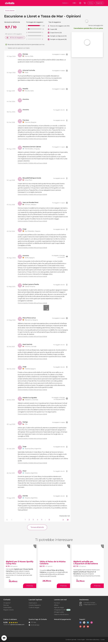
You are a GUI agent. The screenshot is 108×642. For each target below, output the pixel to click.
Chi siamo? (7, 603)
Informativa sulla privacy (92, 639)
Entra (91, 3)
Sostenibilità (7, 607)
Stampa (6, 605)
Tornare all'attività (9, 10)
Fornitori (57, 603)
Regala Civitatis (8, 610)
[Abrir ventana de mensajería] (4, 638)
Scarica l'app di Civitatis (38, 619)
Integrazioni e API (60, 610)
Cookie (103, 639)
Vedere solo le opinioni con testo (19, 48)
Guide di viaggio (34, 607)
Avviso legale (81, 639)
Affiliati (56, 605)
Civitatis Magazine (35, 605)
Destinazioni (33, 603)
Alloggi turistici (59, 612)
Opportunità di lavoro (61, 614)
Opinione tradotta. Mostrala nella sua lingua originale (32, 138)
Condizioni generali (70, 639)
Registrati (99, 3)
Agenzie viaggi (59, 607)
